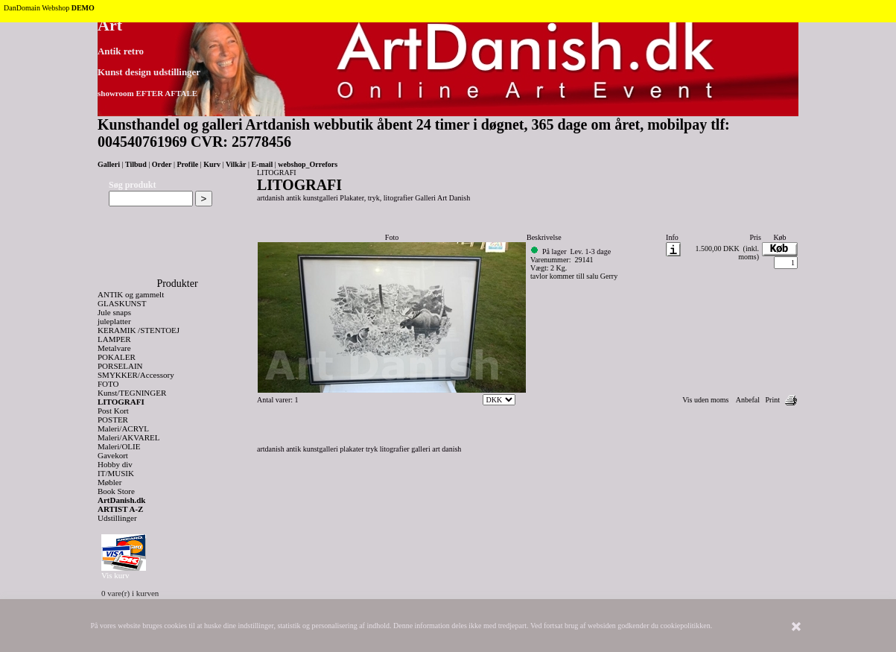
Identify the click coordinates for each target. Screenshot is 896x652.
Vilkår (236, 164)
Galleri (109, 164)
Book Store (116, 491)
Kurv (211, 164)
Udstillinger (117, 517)
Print (773, 400)
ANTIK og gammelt (131, 294)
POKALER (117, 356)
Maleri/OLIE (119, 446)
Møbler (109, 482)
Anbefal (748, 400)
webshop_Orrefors (307, 164)
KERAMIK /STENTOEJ (138, 330)
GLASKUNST (122, 303)
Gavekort (113, 455)
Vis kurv (115, 575)
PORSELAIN (120, 365)
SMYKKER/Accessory (136, 374)
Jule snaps (114, 312)
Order (162, 164)
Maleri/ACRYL (123, 428)
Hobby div (115, 464)
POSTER (113, 419)
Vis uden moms (705, 400)
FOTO (108, 383)
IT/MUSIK (116, 473)
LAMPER (114, 339)
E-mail (262, 164)
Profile (187, 164)
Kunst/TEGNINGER (132, 392)
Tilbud (136, 164)
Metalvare (114, 348)
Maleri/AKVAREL (129, 437)
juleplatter (114, 321)
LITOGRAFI (121, 401)
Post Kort (113, 410)
